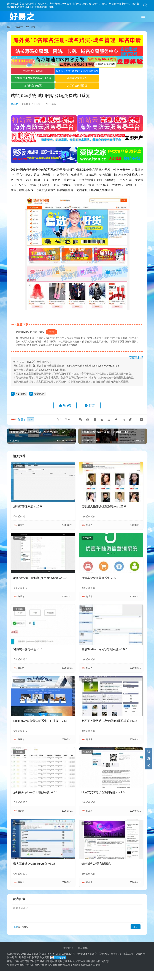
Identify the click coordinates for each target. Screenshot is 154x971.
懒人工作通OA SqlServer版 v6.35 (34, 863)
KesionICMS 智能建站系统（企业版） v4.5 (40, 720)
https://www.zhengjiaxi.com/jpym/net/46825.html (92, 365)
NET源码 (51, 104)
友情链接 (140, 953)
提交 (135, 926)
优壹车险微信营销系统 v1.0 (99, 577)
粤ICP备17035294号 (63, 953)
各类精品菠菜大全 (77, 78)
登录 (51, 331)
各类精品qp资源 (33, 85)
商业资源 (68, 948)
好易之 (14, 104)
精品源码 (39, 393)
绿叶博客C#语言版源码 (96, 863)
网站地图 (12, 957)
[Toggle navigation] (143, 16)
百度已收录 (136, 357)
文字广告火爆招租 (33, 71)
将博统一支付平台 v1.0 (27, 649)
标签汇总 (116, 953)
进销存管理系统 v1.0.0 (27, 506)
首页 (9, 26)
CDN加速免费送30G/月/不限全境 (33, 78)
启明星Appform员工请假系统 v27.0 (35, 792)
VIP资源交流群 (41, 957)
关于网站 (104, 953)
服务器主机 (25, 957)
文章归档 (128, 953)
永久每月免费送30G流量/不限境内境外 (77, 71)
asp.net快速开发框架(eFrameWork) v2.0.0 (39, 577)
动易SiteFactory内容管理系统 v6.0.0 (104, 649)
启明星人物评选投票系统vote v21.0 (104, 506)
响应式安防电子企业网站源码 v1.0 (103, 792)
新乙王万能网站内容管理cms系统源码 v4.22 (109, 720)
